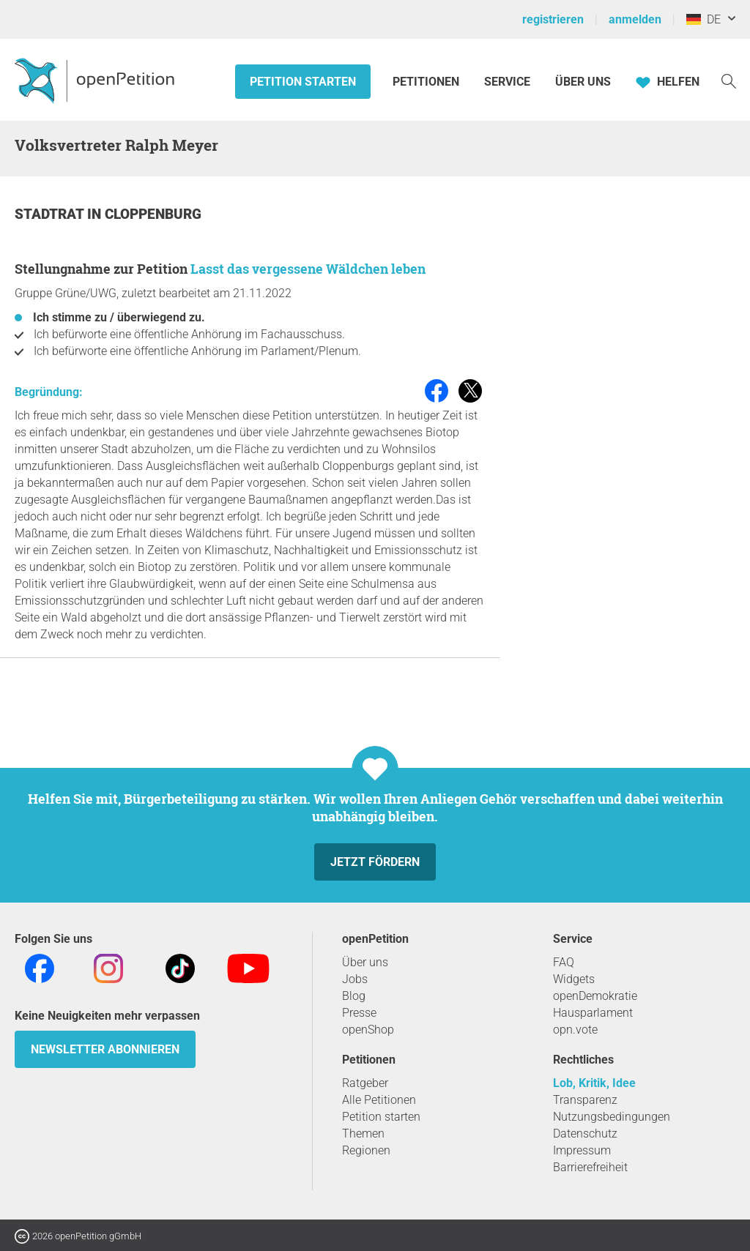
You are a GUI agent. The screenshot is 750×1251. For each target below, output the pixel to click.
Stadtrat (51, 214)
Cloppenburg (153, 214)
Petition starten (303, 82)
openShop (368, 1030)
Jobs (355, 979)
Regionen (366, 1150)
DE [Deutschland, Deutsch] (703, 19)
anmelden (635, 19)
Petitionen (427, 82)
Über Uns (583, 82)
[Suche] (728, 80)
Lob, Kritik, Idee (594, 1083)
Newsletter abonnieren (105, 1049)
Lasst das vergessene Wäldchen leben (308, 268)
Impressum (582, 1150)
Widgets (574, 979)
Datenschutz (585, 1133)
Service (507, 82)
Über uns (365, 962)
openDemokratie (595, 996)
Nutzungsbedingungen (611, 1117)
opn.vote (575, 1030)
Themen (363, 1133)
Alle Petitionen (379, 1100)
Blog (353, 996)
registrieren (553, 19)
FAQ (563, 962)
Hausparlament (593, 1013)
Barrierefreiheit (590, 1167)
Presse (359, 1013)
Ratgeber (365, 1083)
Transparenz (585, 1100)
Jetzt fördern (375, 862)
